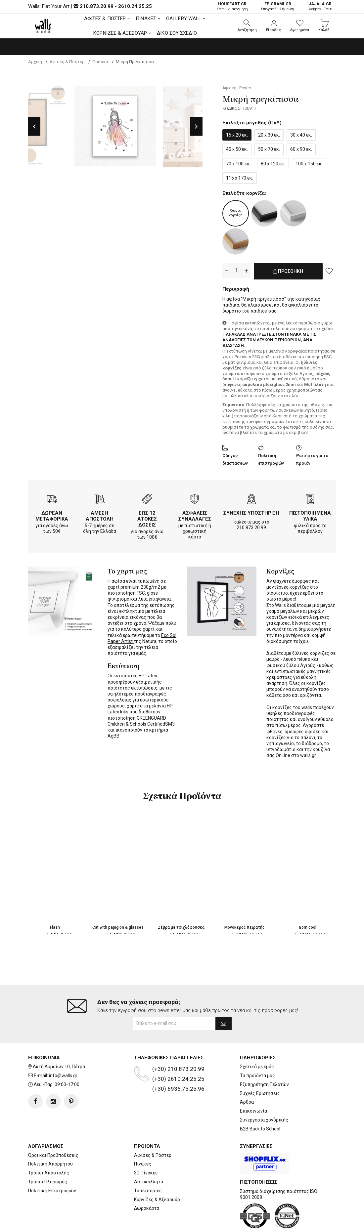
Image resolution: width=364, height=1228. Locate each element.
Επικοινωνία (253, 1084)
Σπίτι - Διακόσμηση (232, 6)
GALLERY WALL (183, 18)
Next (196, 126)
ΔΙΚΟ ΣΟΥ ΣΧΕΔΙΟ (177, 33)
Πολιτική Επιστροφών (52, 1164)
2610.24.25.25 (135, 6)
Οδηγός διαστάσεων (235, 458)
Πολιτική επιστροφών (271, 458)
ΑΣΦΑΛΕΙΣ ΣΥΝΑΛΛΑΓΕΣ (194, 515)
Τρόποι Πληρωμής (47, 1155)
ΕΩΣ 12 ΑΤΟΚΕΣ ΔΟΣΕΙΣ (147, 518)
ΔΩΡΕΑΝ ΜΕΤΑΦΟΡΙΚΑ (51, 515)
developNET (237, 1219)
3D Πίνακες (146, 1146)
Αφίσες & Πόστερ (152, 1128)
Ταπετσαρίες (148, 1164)
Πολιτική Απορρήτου (50, 1137)
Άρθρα (247, 1075)
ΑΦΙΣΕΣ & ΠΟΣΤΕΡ (105, 18)
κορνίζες (299, 585)
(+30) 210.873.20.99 (178, 1042)
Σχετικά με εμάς (257, 1040)
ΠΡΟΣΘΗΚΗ (288, 274)
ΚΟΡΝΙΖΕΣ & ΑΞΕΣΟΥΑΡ (120, 33)
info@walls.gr (63, 1049)
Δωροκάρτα (146, 1181)
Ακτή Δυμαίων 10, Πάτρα (59, 1040)
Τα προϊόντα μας (257, 1049)
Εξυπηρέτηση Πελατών (264, 1058)
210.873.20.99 (97, 6)
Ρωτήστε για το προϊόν (312, 458)
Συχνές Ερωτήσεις (260, 1067)
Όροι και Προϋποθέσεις (53, 1128)
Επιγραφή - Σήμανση (277, 6)
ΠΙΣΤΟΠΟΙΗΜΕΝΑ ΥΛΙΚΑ (310, 515)
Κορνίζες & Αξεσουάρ (157, 1172)
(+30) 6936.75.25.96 (178, 1062)
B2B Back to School (260, 1102)
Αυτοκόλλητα (148, 1155)
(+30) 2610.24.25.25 (178, 1052)
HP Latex (148, 674)
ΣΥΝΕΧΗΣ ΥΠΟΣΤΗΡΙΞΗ (251, 512)
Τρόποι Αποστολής (48, 1146)
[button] (247, 26)
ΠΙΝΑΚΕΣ (146, 18)
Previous (34, 126)
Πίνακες (142, 1137)
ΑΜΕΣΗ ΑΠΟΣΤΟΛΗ (100, 515)
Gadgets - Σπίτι (320, 6)
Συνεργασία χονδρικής (264, 1093)
